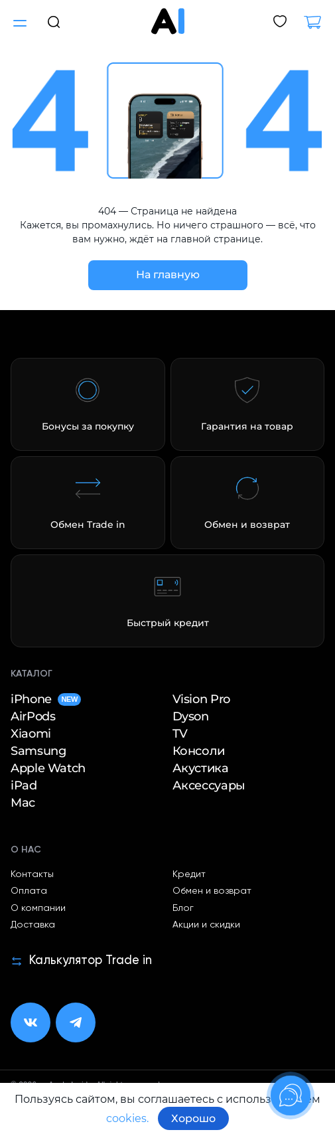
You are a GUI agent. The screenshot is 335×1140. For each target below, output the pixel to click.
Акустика (200, 768)
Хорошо (193, 1118)
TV (180, 733)
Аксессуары (208, 785)
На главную (168, 274)
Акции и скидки (206, 925)
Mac (23, 802)
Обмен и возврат (211, 891)
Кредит (189, 874)
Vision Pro (201, 699)
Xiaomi (31, 733)
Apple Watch (48, 768)
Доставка (33, 925)
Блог (183, 908)
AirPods (33, 716)
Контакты (32, 874)
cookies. (127, 1118)
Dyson (190, 716)
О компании (38, 908)
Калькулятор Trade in (81, 961)
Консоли (198, 751)
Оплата (29, 891)
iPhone (46, 699)
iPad (24, 785)
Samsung (38, 751)
